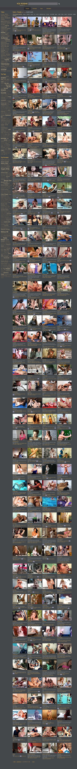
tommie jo (62, 541)
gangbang (5, 112)
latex (50, 114)
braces (67, 32)
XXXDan (3, 69)
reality (9, 140)
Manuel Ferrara (5, 229)
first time (45, 98)
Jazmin (9, 208)
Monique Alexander (5, 236)
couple (5, 96)
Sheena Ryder (4, 263)
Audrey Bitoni (3, 177)
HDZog (2, 34)
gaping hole (37, 625)
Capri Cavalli (3, 187)
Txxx (6, 61)
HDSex (3, 32)
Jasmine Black (4, 206)
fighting (17, 115)
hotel (36, 161)
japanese (8, 120)
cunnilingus (8, 100)
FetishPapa (4, 27)
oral (6, 134)
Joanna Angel (7, 212)
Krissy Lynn (8, 219)
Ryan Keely (6, 252)
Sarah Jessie (6, 255)
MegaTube (3, 45)
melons (6, 129)
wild (6, 154)
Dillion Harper (3, 198)
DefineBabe (3, 23)
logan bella (66, 412)
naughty (2, 133)
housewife (39, 161)
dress (34, 161)
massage (3, 126)
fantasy (2, 109)
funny (2, 112)
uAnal (9, 61)
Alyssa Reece (3, 166)
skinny (2, 144)
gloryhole (69, 640)
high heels (5, 117)
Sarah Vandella (4, 256)
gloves (18, 329)
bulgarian (14, 162)
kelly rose (65, 96)
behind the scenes (50, 657)
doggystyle (4, 104)
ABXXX (3, 18)
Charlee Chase (3, 190)
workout (60, 526)
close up (9, 94)
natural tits (6, 132)
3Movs (6, 14)
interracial (3, 120)
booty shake (6, 91)
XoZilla (2, 67)
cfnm (51, 113)
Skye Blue (5, 264)
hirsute (64, 657)
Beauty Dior (7, 180)
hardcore (8, 115)
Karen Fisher (6, 215)
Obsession (3, 243)
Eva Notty (9, 200)
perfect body (19, 30)
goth (48, 48)
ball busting (17, 114)
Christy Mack (3, 192)
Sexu (2, 56)
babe (2, 82)
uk (64, 541)
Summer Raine (3, 267)
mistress (23, 146)
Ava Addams (4, 178)
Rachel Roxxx (6, 246)
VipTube (2, 65)
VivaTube (7, 65)
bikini (54, 276)
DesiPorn (9, 23)
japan (56, 14)
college (2, 95)
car (57, 131)
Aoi (4, 174)
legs (8, 123)
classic (61, 66)
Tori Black (7, 271)
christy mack (50, 692)
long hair (6, 125)
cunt (2, 101)
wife (4, 154)
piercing (6, 136)
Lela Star (2, 223)
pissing (10, 136)
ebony (7, 105)
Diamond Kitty (7, 196)
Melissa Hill (4, 232)
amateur (3, 78)
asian (5, 79)
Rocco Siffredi (4, 251)
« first (14, 761)
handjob (3, 115)
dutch (25, 576)
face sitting (33, 246)
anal (2, 79)
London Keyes (4, 226)
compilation (6, 95)
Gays (41, 8)
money (66, 314)
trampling (33, 261)
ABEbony (8, 15)
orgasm (9, 134)
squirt (8, 146)
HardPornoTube (4, 29)
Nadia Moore (4, 238)
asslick (35, 146)
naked (65, 14)
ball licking (66, 130)
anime (37, 14)
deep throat (62, 33)
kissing (9, 121)
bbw (5, 82)
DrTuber (3, 24)
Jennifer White (4, 210)
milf (9, 129)
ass (8, 79)
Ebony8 (6, 24)
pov (8, 138)
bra (37, 478)
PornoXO (3, 53)
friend (9, 111)
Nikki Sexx (3, 242)
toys (4, 152)
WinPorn (3, 66)
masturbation (4, 128)
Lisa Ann (6, 225)
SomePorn (3, 58)
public (2, 140)
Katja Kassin (7, 216)
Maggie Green (5, 227)
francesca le (50, 543)
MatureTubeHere (5, 43)
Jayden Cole (7, 207)
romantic (2, 142)
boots (43, 229)
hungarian (46, 196)
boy (63, 625)
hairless (50, 314)
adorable (31, 525)
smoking (60, 428)
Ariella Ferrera (8, 174)
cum (10, 97)
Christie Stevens (7, 191)
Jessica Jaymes (4, 211)
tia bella (31, 113)
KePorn (2, 39)
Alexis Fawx (4, 163)
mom (2, 132)
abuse (45, 494)
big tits (9, 86)
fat (4, 109)
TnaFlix (6, 60)
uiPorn (2, 62)
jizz (1, 121)
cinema (69, 656)
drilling (48, 164)
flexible (14, 608)
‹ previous (18, 761)
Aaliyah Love (4, 159)
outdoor (4, 135)
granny (14, 346)
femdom (5, 110)
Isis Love (7, 205)
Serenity (2, 260)
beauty (2, 83)
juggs (4, 121)
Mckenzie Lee (3, 230)
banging (67, 576)
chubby (6, 94)
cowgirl (9, 96)
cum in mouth (3, 99)
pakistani (54, 212)
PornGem (7, 48)
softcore (34, 428)
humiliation (21, 379)
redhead (3, 141)
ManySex (7, 41)
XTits (5, 68)
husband (6, 119)
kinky (6, 121)
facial (6, 108)
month (28, 12)
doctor (63, 461)
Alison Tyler (6, 164)
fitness (60, 525)
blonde (6, 88)
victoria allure (67, 740)
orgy (1, 135)
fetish (9, 110)
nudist (59, 14)
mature (2, 129)
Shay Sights (6, 262)
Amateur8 (7, 18)
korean (47, 14)
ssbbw (49, 608)
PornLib (6, 51)
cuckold (7, 97)
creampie (3, 97)
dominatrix (44, 114)
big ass (6, 83)
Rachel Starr (3, 247)
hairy (10, 113)
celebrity (28, 14)
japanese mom (42, 14)
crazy (70, 510)
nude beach (70, 14)
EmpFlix (2, 25)
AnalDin (3, 19)
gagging (55, 164)
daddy (74, 14)
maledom (14, 197)
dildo (8, 103)
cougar (2, 96)
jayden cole (15, 542)
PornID (7, 50)
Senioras (8, 54)
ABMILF (6, 16)
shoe (33, 379)
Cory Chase (4, 194)
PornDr (2, 48)
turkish (24, 14)
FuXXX (8, 28)
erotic (39, 81)
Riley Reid (6, 249)
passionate (3, 136)
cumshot (3, 100)
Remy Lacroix (3, 248)
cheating (2, 94)
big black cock (59, 577)
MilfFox (8, 45)
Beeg (2, 21)
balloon (36, 560)
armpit (49, 639)
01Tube (2, 14)
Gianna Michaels (4, 202)
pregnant (14, 15)
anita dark (16, 525)
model (14, 147)
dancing (43, 66)
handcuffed (29, 394)
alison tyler (16, 244)
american (8, 77)
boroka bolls (61, 161)
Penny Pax (3, 244)
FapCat (7, 25)
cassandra (29, 479)
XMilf (10, 66)
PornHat (3, 50)
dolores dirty (22, 130)
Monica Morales (7, 235)
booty (2, 91)
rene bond (49, 544)
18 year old (3, 76)
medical (62, 462)
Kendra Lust (8, 217)
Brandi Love (4, 182)
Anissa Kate (4, 172)
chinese (33, 260)
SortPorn (8, 58)
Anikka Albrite (6, 171)
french (7, 111)
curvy (4, 101)
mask (23, 329)
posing (50, 478)
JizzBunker (4, 38)
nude (9, 133)
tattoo (6, 149)
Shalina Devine (4, 261)
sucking (2, 149)
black (2, 88)
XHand (7, 66)
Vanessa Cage (8, 274)
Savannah (6, 258)
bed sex (49, 313)
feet (6, 109)
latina (6, 123)
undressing (17, 297)
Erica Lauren (5, 200)
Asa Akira (3, 175)
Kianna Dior (3, 219)
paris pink (48, 165)
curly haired (62, 295)
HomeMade (3, 35)
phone (43, 213)
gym (19, 115)
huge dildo (29, 280)
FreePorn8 (3, 28)
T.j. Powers (6, 269)
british (10, 91)
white (2, 154)
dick (5, 103)
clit (48, 347)
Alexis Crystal (5, 162)
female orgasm (15, 314)
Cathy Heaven (7, 188)
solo (2, 146)
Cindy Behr (8, 192)
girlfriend (2, 113)
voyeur (34, 213)
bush (45, 245)
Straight (27, 8)
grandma (30, 97)
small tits (8, 145)
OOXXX (2, 47)
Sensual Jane (7, 259)
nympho (16, 98)
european (3, 106)
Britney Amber (4, 185)
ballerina (48, 65)
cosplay (58, 396)
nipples (5, 133)
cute (7, 101)
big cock (8, 85)
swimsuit (58, 330)
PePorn (6, 47)
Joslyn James (3, 213)
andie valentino (32, 81)
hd (1, 117)
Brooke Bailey (7, 186)
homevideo (3, 118)
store (28, 113)
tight (8, 150)
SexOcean (3, 55)
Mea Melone (9, 230)
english (55, 378)
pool (70, 161)
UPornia (6, 62)
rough (6, 142)
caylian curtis (21, 576)
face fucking (7, 106)
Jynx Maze (3, 214)
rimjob (9, 141)
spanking (5, 146)
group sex (7, 113)
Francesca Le (3, 201)
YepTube (9, 71)
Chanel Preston (4, 189)
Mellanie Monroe (4, 233)
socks (23, 756)
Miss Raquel (6, 234)
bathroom (64, 146)
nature (10, 132)
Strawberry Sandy (7, 266)
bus (34, 14)
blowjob (3, 90)
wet (8, 153)
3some (7, 76)
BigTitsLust (7, 21)
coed (25, 49)
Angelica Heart (3, 170)
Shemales (48, 8)
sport (58, 526)
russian (8, 142)
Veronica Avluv (4, 275)
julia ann (53, 543)
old (3, 134)
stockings (3, 147)
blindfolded (37, 672)
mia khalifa (52, 14)
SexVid (5, 56)
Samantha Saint (4, 253)
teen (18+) (17, 559)
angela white (46, 394)
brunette (3, 93)
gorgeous (47, 33)
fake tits (14, 277)
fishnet (16, 494)
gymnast (47, 66)
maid (31, 162)
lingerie (2, 125)
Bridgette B (6, 183)
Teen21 (2, 59)
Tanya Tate (3, 270)
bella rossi (16, 65)
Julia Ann (8, 213)
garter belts (32, 197)
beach (32, 14)
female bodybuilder (18, 146)
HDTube (7, 32)
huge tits (3, 119)
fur (55, 245)
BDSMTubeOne (4, 20)
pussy (5, 140)
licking (6, 124)
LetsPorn (3, 41)
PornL (2, 51)
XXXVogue (3, 71)
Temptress (7, 270)
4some (16, 328)
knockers (2, 123)
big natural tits (3, 86)
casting (8, 93)
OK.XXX (6, 46)
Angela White (5, 169)
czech (26, 607)
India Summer (4, 204)
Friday (7, 201)
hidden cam (35, 212)
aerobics (16, 607)
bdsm (8, 81)
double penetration (37, 673)
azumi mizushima (50, 145)
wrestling (53, 180)
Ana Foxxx (6, 167)
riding (6, 141)
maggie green (19, 444)
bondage (8, 90)
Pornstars (35, 8)
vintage (2, 153)
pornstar (3, 138)
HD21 (6, 31)
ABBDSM (3, 15)
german (9, 112)
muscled (67, 260)
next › (33, 761)
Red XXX (8, 247)
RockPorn (3, 54)
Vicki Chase (7, 276)
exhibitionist (33, 362)
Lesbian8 (7, 39)
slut (5, 145)
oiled (2, 134)
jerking (66, 608)
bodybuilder (47, 658)
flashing (14, 50)
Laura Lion (7, 222)
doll (66, 179)
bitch (18, 296)
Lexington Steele (4, 224)
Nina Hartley (7, 242)
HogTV (6, 34)
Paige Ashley (8, 243)
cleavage (29, 362)
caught (49, 229)
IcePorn (3, 36)
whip (32, 577)
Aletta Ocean (6, 160)
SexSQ (8, 55)
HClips (2, 31)
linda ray (47, 330)
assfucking (7, 80)
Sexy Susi (6, 260)
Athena (8, 176)
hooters (7, 118)
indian (10, 119)
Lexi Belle (6, 223)
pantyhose (34, 329)
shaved (6, 143)
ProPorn (7, 52)
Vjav (10, 65)
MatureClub (4, 42)
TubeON (3, 61)
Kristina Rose (3, 220)
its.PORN (7, 36)
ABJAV (2, 16)
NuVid (2, 46)
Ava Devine (7, 179)
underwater (15, 229)
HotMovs (8, 35)
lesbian (2, 124)
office (43, 428)
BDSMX (9, 20)
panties (8, 135)
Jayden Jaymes (4, 208)
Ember (6, 199)
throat (6, 150)
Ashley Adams (8, 175)
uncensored (7, 152)
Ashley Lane (3, 176)
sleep (62, 14)
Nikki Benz (7, 241)
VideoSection (5, 64)
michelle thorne (59, 314)
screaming (3, 143)
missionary (3, 131)
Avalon (2, 180)
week (31, 12)
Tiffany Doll (3, 271)
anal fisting (33, 494)
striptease (8, 147)
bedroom (23, 510)
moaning (8, 131)
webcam (6, 153)
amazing (45, 444)
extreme (58, 180)
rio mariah (53, 544)
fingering (3, 111)
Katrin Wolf (3, 217)
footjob (48, 98)
